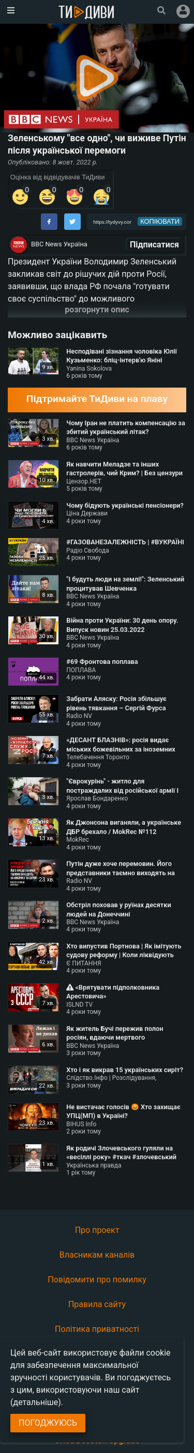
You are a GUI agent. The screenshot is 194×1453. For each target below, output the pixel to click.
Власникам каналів (97, 1255)
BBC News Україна (59, 244)
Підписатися (154, 244)
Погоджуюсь (48, 1423)
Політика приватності (97, 1329)
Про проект (97, 1230)
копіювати (160, 221)
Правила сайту (97, 1304)
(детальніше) (35, 1402)
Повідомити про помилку (97, 1279)
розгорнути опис (97, 309)
